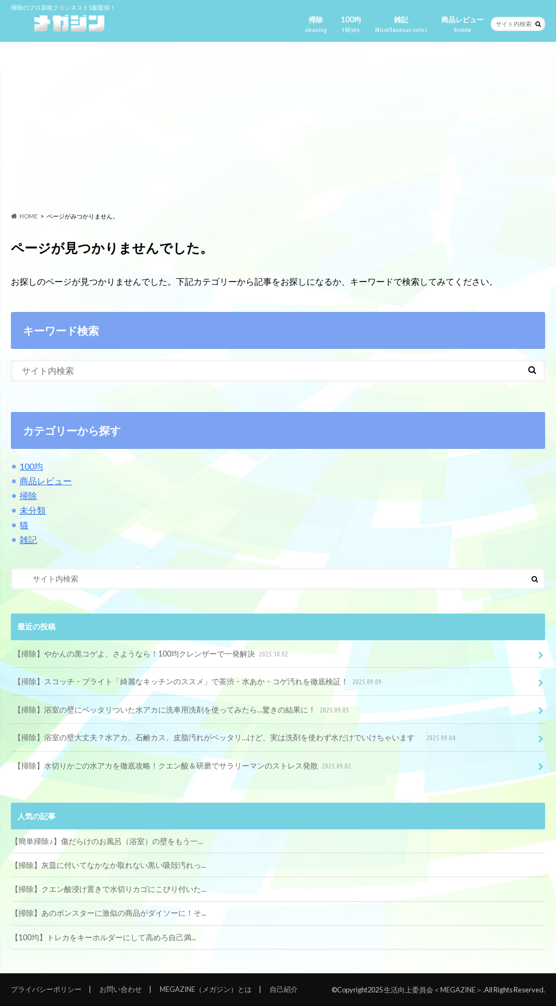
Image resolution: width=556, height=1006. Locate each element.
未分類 (33, 510)
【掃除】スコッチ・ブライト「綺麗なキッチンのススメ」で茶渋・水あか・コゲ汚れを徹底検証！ (199, 682)
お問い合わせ (120, 989)
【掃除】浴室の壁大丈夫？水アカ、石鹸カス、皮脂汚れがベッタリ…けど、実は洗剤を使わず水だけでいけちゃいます (236, 738)
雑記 (401, 24)
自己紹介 (284, 989)
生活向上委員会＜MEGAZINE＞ (433, 989)
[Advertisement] (278, 127)
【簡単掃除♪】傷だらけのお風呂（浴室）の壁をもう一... (106, 841)
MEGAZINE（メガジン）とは (206, 989)
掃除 (316, 24)
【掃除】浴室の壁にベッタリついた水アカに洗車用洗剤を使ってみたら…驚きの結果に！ (182, 710)
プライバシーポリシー (46, 989)
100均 (351, 24)
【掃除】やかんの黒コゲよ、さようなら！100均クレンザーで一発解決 (152, 654)
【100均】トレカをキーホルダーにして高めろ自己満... (103, 937)
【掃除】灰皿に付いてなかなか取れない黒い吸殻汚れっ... (108, 865)
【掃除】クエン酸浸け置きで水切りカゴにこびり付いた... (108, 888)
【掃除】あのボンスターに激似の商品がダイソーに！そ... (108, 912)
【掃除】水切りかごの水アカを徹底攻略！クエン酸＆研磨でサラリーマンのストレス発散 (183, 766)
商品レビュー (462, 24)
